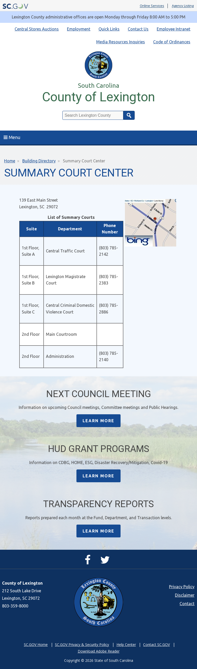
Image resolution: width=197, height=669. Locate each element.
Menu (12, 137)
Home (9, 161)
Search (129, 115)
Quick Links (109, 29)
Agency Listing (183, 6)
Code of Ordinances (171, 42)
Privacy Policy (181, 586)
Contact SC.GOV (156, 644)
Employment (78, 29)
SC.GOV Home (36, 644)
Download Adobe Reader (99, 651)
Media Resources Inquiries (120, 42)
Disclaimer (184, 595)
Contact (187, 603)
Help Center (126, 644)
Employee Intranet (173, 29)
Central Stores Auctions (37, 29)
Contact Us (138, 29)
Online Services (152, 6)
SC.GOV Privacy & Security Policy (82, 644)
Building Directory (39, 161)
